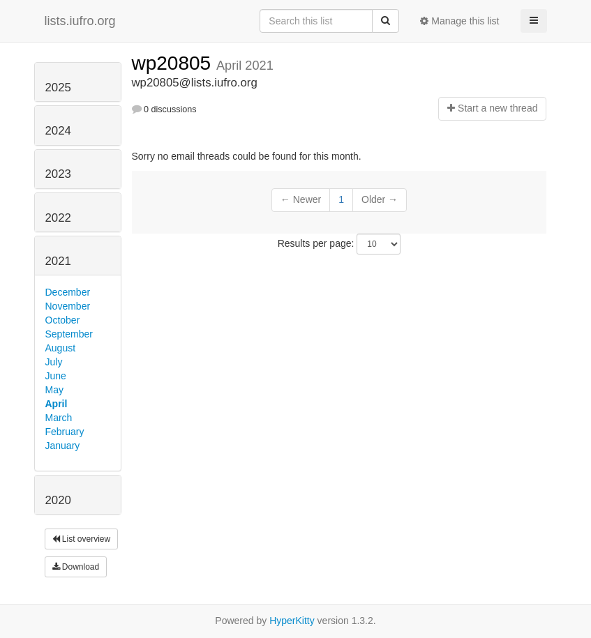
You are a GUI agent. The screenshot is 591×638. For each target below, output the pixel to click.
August (60, 348)
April (56, 403)
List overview (81, 539)
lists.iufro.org (80, 21)
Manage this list (459, 20)
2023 (58, 174)
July (54, 361)
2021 (58, 261)
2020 (58, 500)
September (69, 334)
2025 (58, 87)
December (68, 292)
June (55, 375)
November (68, 306)
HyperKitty (292, 620)
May (54, 389)
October (62, 320)
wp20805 (174, 63)
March (59, 417)
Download (76, 567)
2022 (58, 218)
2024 (58, 130)
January (62, 445)
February (64, 431)
